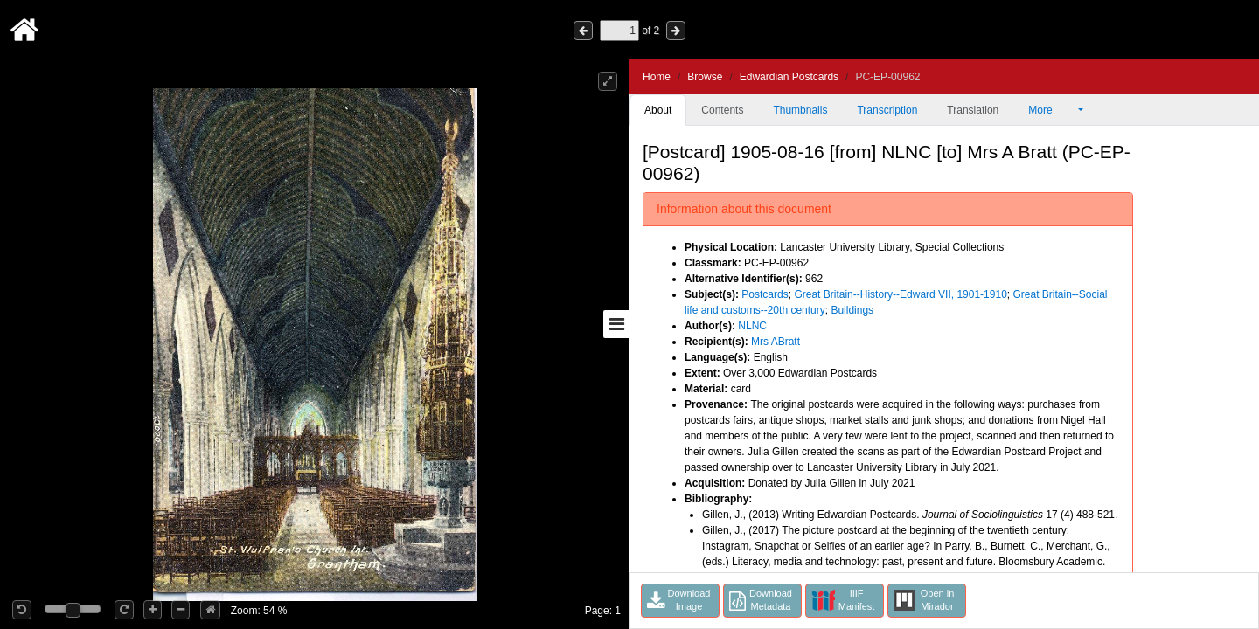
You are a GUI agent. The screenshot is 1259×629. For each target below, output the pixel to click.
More (1051, 110)
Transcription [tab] (887, 110)
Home (657, 77)
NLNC (752, 326)
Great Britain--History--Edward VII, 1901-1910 (900, 294)
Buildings (852, 310)
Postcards (764, 294)
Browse (704, 77)
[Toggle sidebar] (616, 324)
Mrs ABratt (775, 341)
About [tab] (657, 110)
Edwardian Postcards (789, 77)
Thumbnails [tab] (800, 110)
